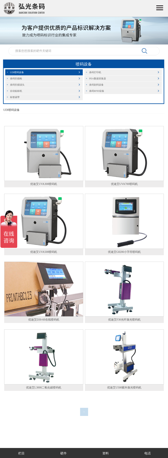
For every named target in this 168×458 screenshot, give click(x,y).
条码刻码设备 (95, 84)
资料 (105, 453)
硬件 (63, 453)
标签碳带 (13, 97)
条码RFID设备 (95, 91)
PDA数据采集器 (96, 78)
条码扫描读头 (16, 84)
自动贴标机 (15, 91)
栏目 (21, 453)
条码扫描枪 (15, 78)
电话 (147, 453)
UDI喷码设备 (16, 72)
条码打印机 (94, 72)
